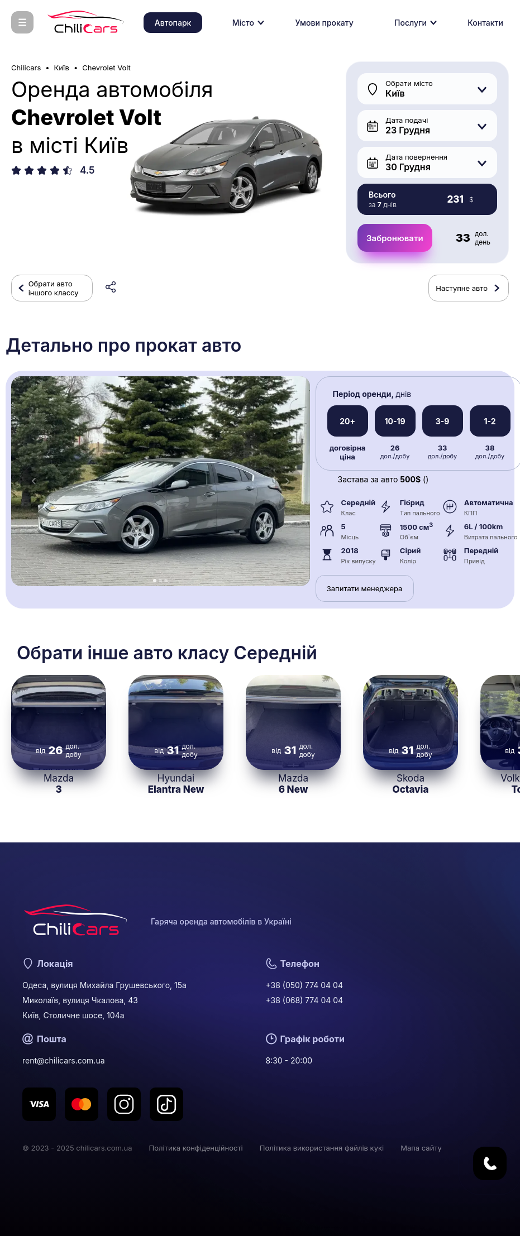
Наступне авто (462, 288)
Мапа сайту (421, 1147)
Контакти (485, 22)
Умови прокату (324, 22)
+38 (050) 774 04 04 (304, 985)
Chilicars (26, 67)
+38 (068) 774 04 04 (305, 1000)
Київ (61, 67)
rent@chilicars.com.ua (63, 1060)
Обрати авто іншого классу (53, 288)
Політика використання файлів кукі (322, 1147)
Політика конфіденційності (196, 1147)
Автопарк (173, 22)
